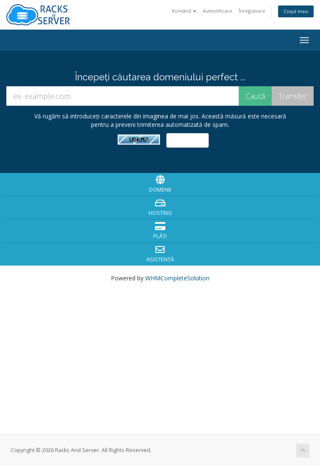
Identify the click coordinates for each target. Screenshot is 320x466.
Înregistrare (252, 11)
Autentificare (217, 11)
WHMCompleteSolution (177, 278)
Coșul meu (296, 11)
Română (184, 11)
